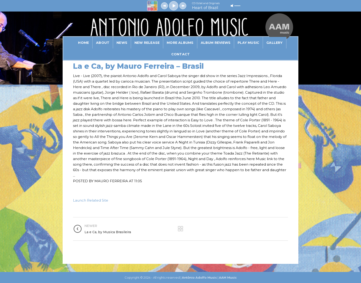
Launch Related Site (90, 200)
